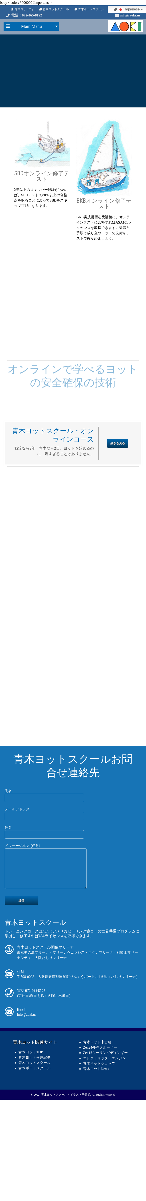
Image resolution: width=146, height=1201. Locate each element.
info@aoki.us (130, 15)
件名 (44, 913)
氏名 (44, 877)
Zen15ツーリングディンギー (105, 1142)
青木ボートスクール (91, 9)
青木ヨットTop (23, 9)
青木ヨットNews (96, 1158)
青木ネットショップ (99, 1153)
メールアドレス (44, 895)
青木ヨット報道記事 (34, 1147)
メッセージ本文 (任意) (48, 953)
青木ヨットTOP (30, 1142)
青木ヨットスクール (56, 9)
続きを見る (117, 526)
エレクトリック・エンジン (104, 1148)
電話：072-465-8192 (26, 15)
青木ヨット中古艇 (97, 1132)
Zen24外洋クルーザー (100, 1137)
